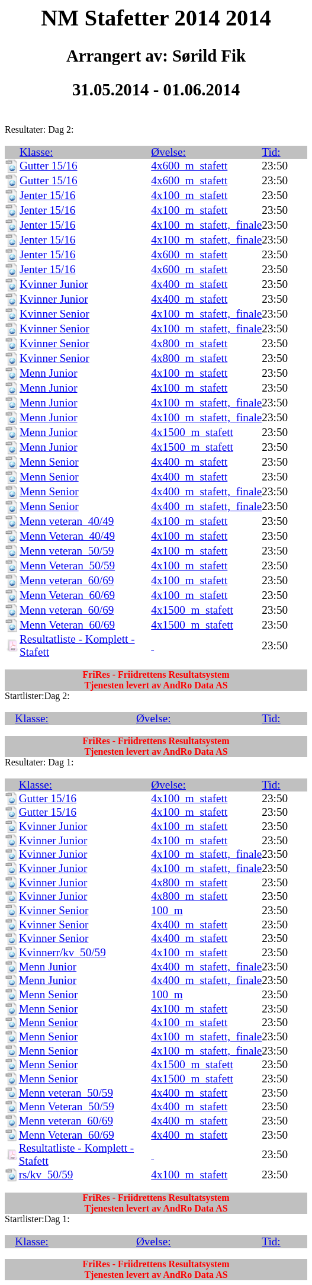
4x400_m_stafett (189, 284)
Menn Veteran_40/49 (67, 536)
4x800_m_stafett (189, 343)
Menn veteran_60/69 (67, 580)
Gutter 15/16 (49, 165)
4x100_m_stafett (189, 195)
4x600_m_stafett (189, 165)
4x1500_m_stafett (192, 432)
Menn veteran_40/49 (67, 521)
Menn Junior (49, 373)
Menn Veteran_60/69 (67, 595)
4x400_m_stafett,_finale (206, 491)
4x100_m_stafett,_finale (206, 225)
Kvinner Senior (54, 313)
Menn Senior (49, 462)
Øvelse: (168, 152)
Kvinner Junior (54, 284)
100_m (166, 910)
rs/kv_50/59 (46, 1174)
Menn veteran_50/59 (67, 550)
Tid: (271, 152)
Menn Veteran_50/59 (67, 565)
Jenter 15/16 (47, 195)
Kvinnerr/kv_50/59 (62, 952)
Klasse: (36, 152)
